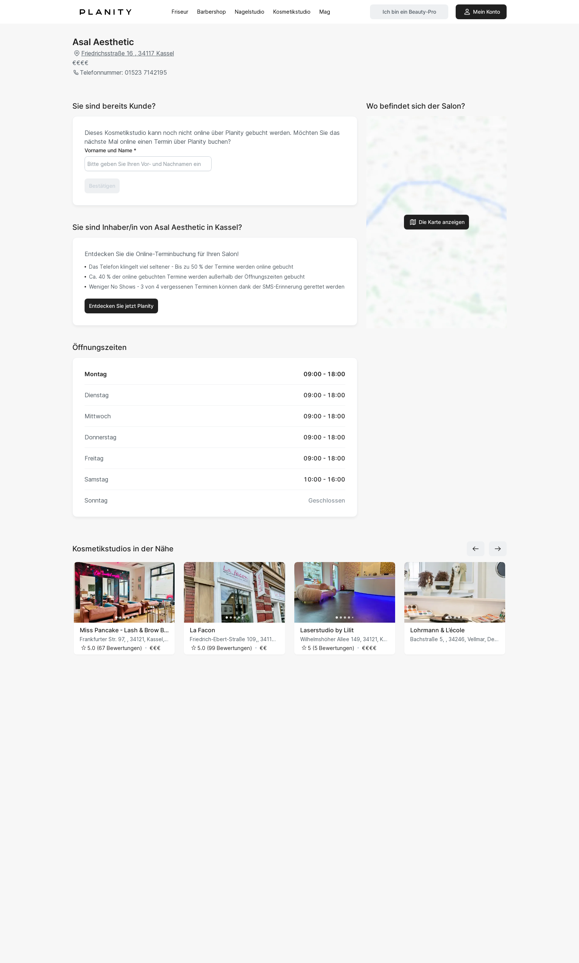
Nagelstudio (249, 11)
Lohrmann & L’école (437, 630)
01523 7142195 (145, 72)
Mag (324, 11)
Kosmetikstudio (292, 11)
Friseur (180, 11)
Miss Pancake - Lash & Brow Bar (124, 630)
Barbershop (211, 11)
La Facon (202, 630)
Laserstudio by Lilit (327, 630)
